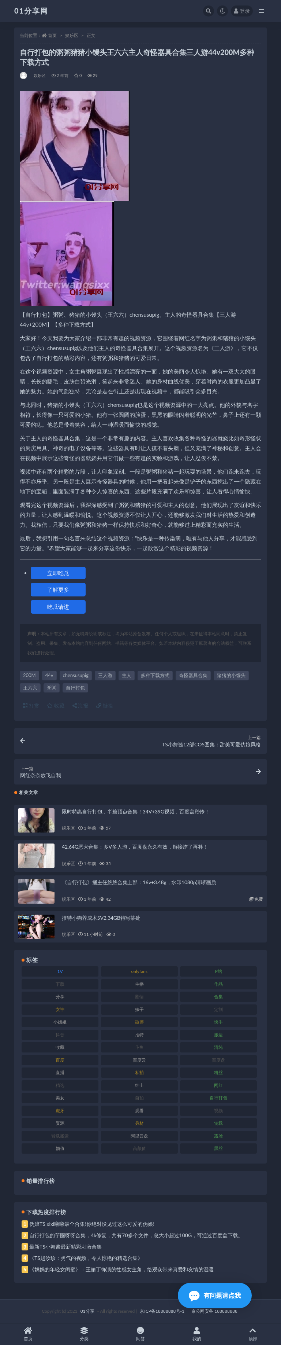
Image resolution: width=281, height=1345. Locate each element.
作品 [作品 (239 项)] (218, 984)
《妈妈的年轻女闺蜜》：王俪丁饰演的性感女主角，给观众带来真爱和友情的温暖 (121, 1269)
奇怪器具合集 (193, 675)
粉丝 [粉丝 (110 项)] (218, 1072)
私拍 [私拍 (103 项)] (139, 1072)
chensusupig (76, 675)
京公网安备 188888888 (214, 1311)
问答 (140, 1334)
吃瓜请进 (58, 606)
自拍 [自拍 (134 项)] (139, 1097)
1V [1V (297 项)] (60, 971)
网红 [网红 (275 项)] (218, 1085)
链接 (104, 705)
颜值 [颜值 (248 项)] (60, 1148)
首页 (52, 35)
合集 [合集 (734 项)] (218, 996)
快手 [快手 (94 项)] (218, 1022)
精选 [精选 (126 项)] (60, 1085)
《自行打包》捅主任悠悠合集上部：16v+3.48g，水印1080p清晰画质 (139, 882)
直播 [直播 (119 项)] (60, 1072)
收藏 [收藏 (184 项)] (60, 1047)
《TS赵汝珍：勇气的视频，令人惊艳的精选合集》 (86, 1258)
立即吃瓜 (58, 573)
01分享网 (31, 10)
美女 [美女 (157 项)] (60, 1097)
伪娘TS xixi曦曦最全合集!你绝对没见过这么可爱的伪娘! (91, 1224)
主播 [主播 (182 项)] (139, 984)
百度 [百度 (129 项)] (60, 1060)
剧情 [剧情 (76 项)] (139, 996)
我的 (197, 1334)
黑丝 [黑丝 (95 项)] (218, 1148)
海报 (80, 705)
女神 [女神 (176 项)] (60, 1009)
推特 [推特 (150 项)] (139, 1034)
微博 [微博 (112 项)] (139, 1022)
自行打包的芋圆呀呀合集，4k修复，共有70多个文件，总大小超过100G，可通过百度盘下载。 (136, 1235)
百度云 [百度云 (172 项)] (139, 1060)
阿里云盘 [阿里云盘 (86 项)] (139, 1136)
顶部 (253, 1334)
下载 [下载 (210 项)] (60, 984)
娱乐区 (71, 35)
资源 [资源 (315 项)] (60, 1123)
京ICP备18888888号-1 (162, 1311)
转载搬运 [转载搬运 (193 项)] (60, 1136)
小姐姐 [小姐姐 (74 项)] (60, 1022)
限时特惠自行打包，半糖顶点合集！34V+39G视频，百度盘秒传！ (136, 811)
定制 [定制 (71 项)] (218, 1009)
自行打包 (75, 688)
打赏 (31, 705)
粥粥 (51, 688)
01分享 (87, 1311)
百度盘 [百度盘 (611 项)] (218, 1060)
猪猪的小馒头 (231, 675)
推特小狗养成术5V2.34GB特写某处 (101, 918)
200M (29, 675)
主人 (126, 675)
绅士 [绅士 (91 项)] (139, 1085)
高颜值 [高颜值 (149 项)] (139, 1148)
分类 (84, 1334)
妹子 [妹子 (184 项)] (139, 1009)
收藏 (55, 705)
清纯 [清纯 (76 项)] (218, 1047)
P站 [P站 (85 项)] (218, 971)
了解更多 (58, 589)
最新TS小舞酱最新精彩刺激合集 (65, 1246)
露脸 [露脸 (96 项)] (218, 1136)
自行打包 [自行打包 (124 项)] (218, 1097)
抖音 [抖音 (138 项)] (60, 1034)
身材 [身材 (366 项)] (139, 1123)
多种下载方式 (155, 675)
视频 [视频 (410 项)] (218, 1110)
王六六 (30, 688)
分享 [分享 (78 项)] (60, 996)
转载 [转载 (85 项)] (218, 1123)
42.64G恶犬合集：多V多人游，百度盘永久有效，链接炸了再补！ (135, 847)
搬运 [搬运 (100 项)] (218, 1034)
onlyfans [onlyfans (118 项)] (139, 971)
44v (49, 675)
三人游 (105, 675)
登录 (242, 11)
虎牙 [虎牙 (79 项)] (60, 1110)
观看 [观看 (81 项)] (139, 1110)
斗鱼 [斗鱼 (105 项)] (139, 1047)
